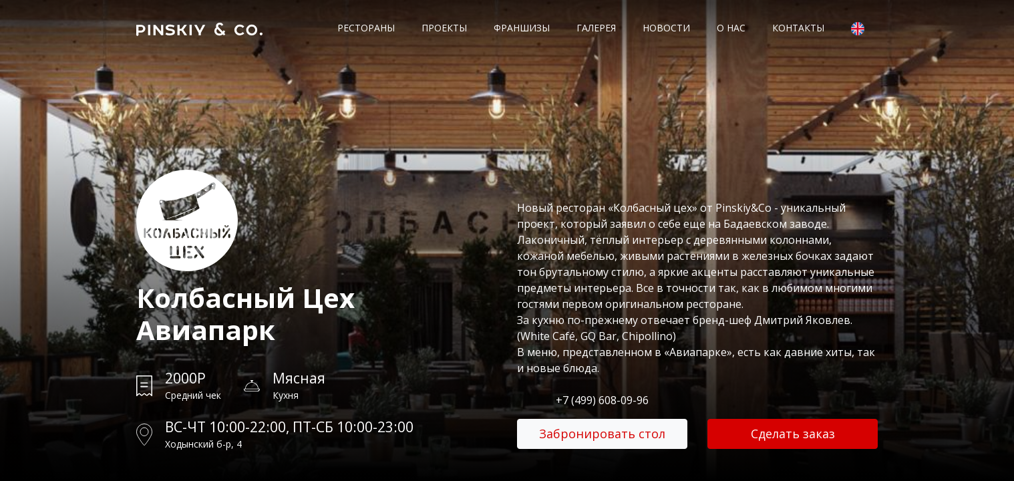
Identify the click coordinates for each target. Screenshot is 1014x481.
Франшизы (522, 27)
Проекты (444, 27)
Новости (666, 27)
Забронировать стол (602, 434)
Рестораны (366, 27)
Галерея (596, 27)
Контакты (798, 27)
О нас (731, 27)
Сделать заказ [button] (793, 434)
